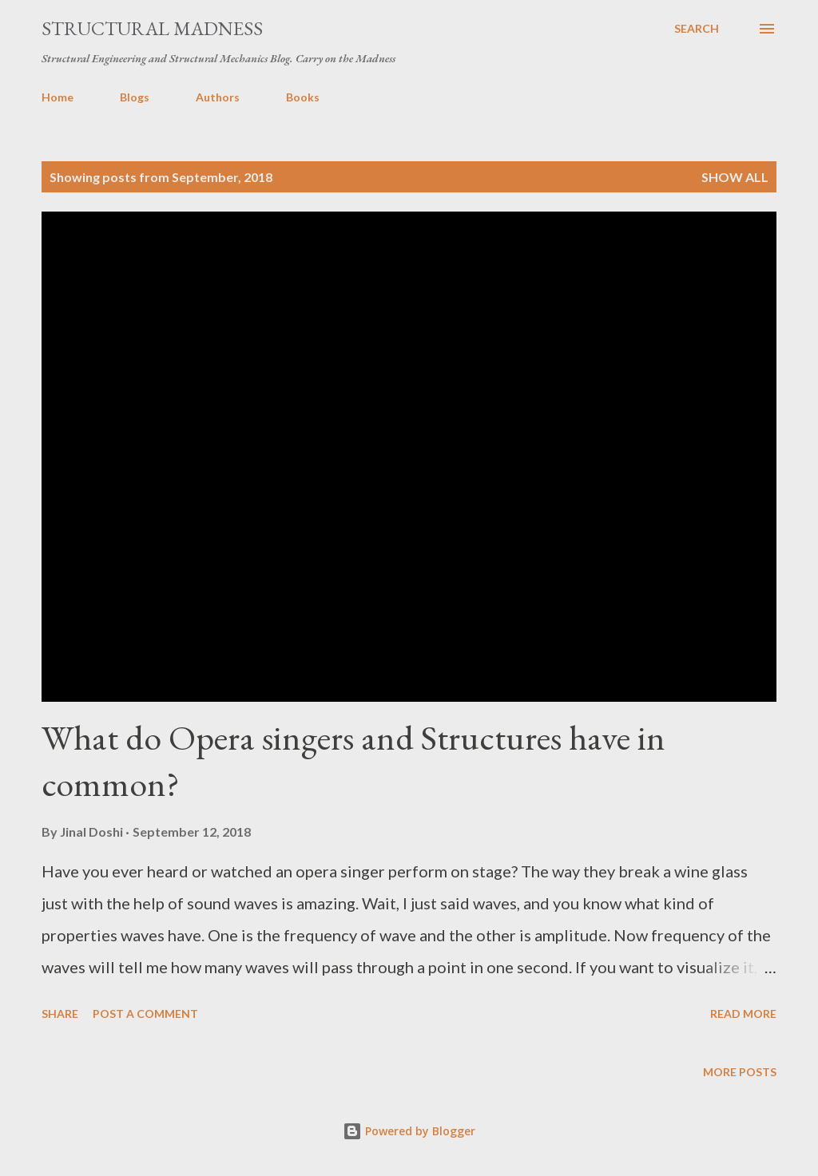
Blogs (134, 97)
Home (57, 97)
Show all (734, 176)
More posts (739, 1072)
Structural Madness (152, 28)
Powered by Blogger (409, 1130)
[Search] (696, 28)
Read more (743, 1013)
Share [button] (60, 1013)
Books (303, 97)
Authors (218, 97)
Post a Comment (145, 1013)
